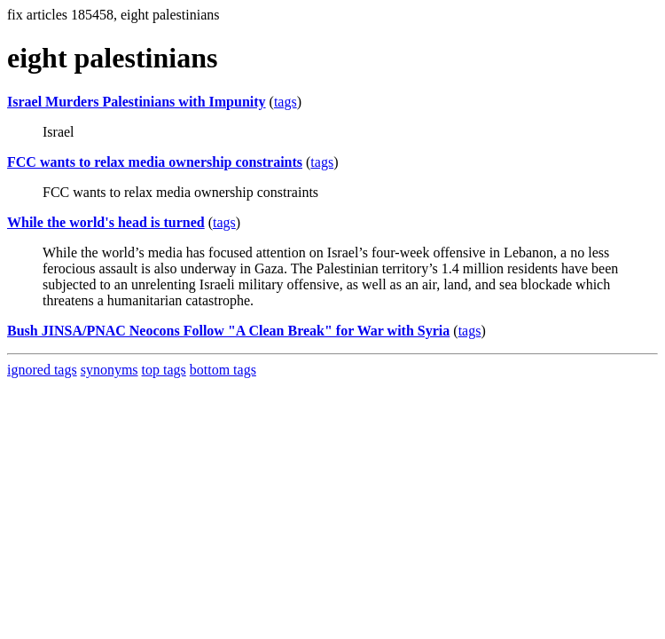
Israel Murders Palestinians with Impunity (136, 101)
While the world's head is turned (106, 222)
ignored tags (42, 369)
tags (285, 101)
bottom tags (223, 369)
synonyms (109, 369)
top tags (164, 369)
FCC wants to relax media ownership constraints (154, 162)
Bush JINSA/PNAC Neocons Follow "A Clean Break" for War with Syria (228, 330)
